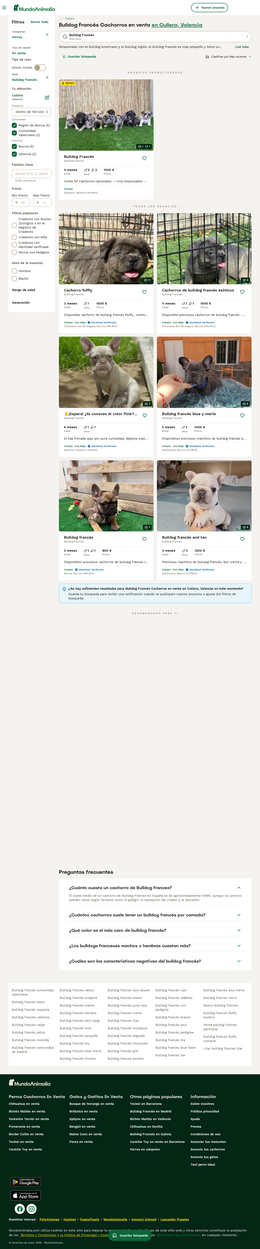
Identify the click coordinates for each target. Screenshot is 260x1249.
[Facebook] (20, 1209)
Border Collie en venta (26, 1134)
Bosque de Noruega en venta (91, 1104)
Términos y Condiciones (38, 1235)
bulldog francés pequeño (79, 1036)
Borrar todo (39, 22)
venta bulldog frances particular (220, 1027)
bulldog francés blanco (173, 1017)
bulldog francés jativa (28, 1032)
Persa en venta (81, 1142)
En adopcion (25, 71)
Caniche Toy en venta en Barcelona (157, 1142)
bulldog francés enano (125, 998)
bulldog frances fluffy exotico (220, 1015)
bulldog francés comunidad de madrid (32, 1050)
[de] (24, 326)
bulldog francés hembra (78, 1013)
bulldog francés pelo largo (80, 1021)
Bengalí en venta (82, 1126)
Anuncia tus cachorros (208, 1149)
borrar (43, 106)
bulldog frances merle (125, 1013)
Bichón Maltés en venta (27, 1111)
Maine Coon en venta (85, 1134)
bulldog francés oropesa (78, 998)
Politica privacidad (205, 1111)
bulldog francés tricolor (78, 1059)
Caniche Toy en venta (25, 1149)
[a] (45, 326)
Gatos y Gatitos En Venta (96, 1096)
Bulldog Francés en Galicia (150, 1134)
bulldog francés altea (28, 1002)
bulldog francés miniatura (127, 1028)
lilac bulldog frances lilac (223, 1048)
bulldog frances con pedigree (170, 1008)
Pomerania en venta (24, 1126)
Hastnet (70, 1219)
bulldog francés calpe (28, 1025)
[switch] (40, 97)
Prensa (196, 1126)
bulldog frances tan (170, 1055)
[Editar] (47, 221)
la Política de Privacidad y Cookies (86, 1235)
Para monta (25, 81)
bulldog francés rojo (170, 990)
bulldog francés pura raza (127, 1005)
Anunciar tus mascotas (208, 1142)
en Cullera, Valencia (177, 25)
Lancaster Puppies (175, 1219)
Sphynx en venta (82, 1119)
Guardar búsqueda (79, 56)
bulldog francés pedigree (174, 1032)
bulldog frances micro (220, 998)
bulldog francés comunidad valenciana (32, 992)
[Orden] (228, 56)
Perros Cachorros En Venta (37, 1096)
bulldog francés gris (123, 1051)
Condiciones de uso (205, 1134)
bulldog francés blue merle (81, 1051)
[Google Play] (26, 1182)
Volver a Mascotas (27, 31)
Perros (18, 41)
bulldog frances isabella (173, 998)
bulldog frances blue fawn (175, 1048)
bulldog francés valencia (30, 1017)
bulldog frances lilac (123, 1021)
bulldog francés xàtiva (77, 990)
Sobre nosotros (202, 1104)
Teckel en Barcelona (146, 1104)
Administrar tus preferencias (178, 1235)
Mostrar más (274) (34, 203)
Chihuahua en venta (24, 1104)
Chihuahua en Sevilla (146, 1126)
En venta (22, 61)
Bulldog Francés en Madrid (150, 1111)
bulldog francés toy (75, 1043)
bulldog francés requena (30, 1010)
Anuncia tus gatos (204, 1157)
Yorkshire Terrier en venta (29, 1119)
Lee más (242, 47)
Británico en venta (83, 1111)
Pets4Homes (49, 1219)
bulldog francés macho (77, 1005)
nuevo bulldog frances (220, 1005)
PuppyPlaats (89, 1219)
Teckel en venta (21, 1142)
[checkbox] (14, 126)
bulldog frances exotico (126, 1059)
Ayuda (195, 1119)
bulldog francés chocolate (128, 1043)
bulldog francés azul (171, 1025)
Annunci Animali (143, 1219)
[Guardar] (144, 158)
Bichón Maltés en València (150, 1119)
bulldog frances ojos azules (129, 990)
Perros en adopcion (145, 1149)
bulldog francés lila (170, 1040)
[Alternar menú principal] (4, 7)
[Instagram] (32, 1209)
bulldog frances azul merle (224, 990)
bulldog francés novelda (30, 1040)
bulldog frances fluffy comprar (220, 1039)
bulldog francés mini (75, 1028)
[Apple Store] (25, 1195)
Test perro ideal (203, 1164)
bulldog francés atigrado (126, 1036)
